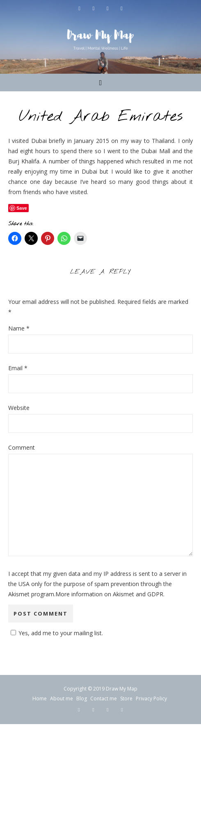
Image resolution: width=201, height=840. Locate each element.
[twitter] (94, 8)
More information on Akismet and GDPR (109, 594)
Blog (81, 698)
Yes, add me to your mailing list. (55, 633)
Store (126, 698)
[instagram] (108, 8)
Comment (21, 447)
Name (19, 328)
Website (19, 408)
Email (17, 368)
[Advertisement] (100, 781)
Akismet (19, 594)
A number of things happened (83, 161)
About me (61, 698)
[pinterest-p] (121, 8)
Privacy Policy (151, 698)
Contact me (103, 698)
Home (39, 698)
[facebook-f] (80, 8)
